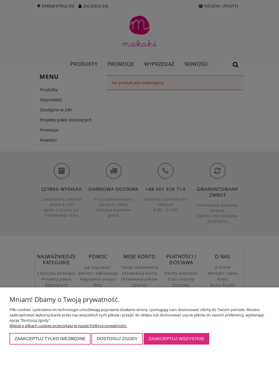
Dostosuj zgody (116, 338)
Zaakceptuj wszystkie (177, 338)
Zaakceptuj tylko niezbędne (50, 338)
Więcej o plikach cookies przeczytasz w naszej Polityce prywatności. (68, 325)
